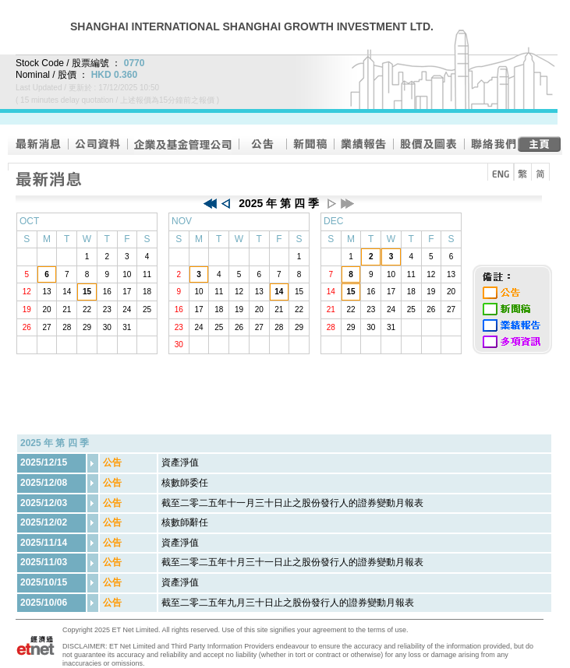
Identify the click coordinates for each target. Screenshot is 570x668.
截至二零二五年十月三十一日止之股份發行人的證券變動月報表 (292, 562)
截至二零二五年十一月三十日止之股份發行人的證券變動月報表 (292, 502)
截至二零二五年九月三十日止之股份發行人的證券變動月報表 (287, 602)
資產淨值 (180, 462)
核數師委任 (184, 482)
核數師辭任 (184, 522)
